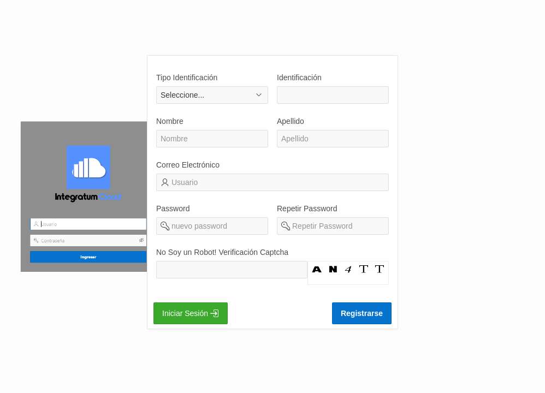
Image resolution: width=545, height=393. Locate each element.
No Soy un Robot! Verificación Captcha (222, 252)
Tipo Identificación (186, 77)
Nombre (169, 121)
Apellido (290, 121)
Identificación (299, 77)
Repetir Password (307, 208)
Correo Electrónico (188, 164)
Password (172, 208)
